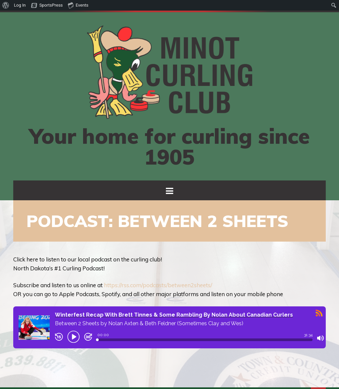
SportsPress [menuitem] (51, 5)
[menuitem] (6, 5)
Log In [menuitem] (20, 5)
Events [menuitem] (78, 5)
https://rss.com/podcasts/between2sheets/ (158, 285)
